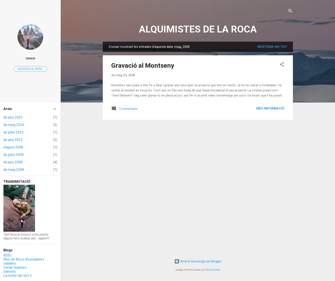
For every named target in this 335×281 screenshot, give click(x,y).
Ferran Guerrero (14, 267)
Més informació (270, 108)
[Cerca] (290, 11)
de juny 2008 (12, 162)
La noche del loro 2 (17, 276)
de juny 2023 (12, 140)
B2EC (7, 255)
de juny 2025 (12, 117)
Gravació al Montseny (142, 65)
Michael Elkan (213, 269)
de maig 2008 (13, 170)
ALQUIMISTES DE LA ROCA (198, 29)
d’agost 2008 (13, 147)
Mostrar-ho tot (272, 47)
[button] (281, 65)
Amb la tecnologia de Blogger (198, 261)
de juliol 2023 (13, 132)
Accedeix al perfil (30, 68)
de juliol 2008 (13, 155)
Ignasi (30, 58)
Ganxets (9, 271)
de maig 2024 (13, 125)
